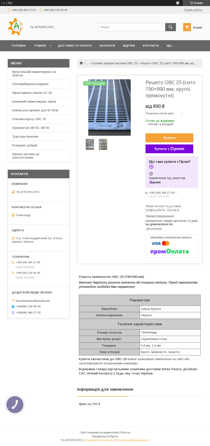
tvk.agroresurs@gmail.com (33, 300)
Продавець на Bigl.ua (105, 436)
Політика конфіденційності (133, 440)
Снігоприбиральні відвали (30, 84)
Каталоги (107, 45)
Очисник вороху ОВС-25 (29, 119)
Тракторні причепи (25, 136)
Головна (19, 45)
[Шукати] (170, 27)
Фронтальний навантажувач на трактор (34, 73)
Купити (170, 138)
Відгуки (129, 45)
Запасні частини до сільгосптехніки (25, 155)
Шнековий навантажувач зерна (34, 101)
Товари (40, 45)
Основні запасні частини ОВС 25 (115, 63)
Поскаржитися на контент (99, 440)
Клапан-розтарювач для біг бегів (35, 110)
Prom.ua (125, 432)
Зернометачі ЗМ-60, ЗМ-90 (30, 128)
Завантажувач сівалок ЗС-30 (32, 92)
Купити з (169, 149)
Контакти (151, 45)
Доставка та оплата (75, 45)
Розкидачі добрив (24, 145)
